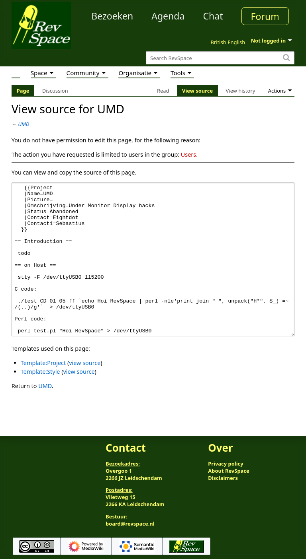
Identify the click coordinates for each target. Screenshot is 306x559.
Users (188, 154)
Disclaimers (223, 477)
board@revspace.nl (130, 524)
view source (84, 392)
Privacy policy (225, 463)
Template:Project (43, 392)
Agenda (167, 16)
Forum (265, 16)
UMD (23, 124)
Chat (213, 16)
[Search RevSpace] (220, 57)
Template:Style (40, 401)
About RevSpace (228, 470)
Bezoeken (112, 16)
